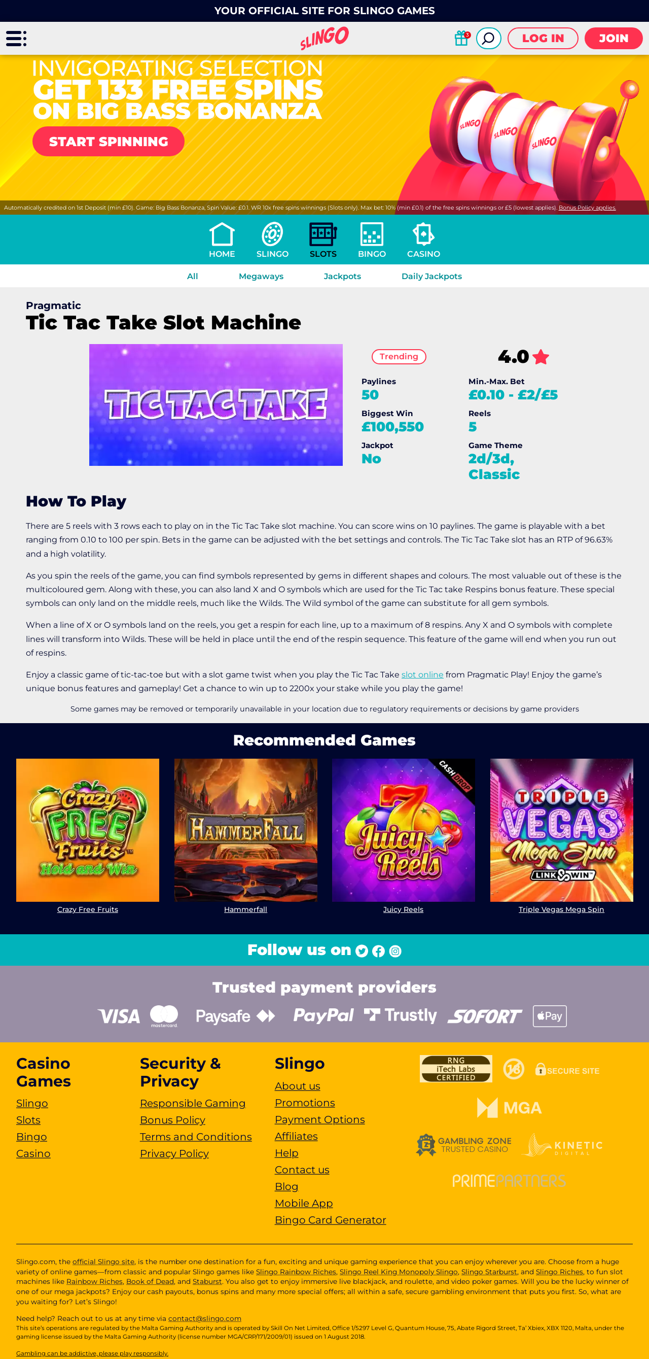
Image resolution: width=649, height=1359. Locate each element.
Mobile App (304, 1203)
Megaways (261, 276)
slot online (423, 674)
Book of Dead (150, 1281)
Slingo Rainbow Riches (296, 1272)
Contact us (302, 1170)
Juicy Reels (403, 908)
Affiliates (296, 1136)
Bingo (372, 254)
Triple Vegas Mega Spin (561, 908)
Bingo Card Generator (330, 1220)
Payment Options (320, 1119)
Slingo (273, 254)
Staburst (207, 1281)
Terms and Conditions (196, 1137)
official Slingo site (103, 1262)
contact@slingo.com (204, 1318)
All (192, 276)
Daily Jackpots (432, 276)
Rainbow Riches (94, 1281)
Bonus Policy (172, 1120)
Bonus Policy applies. (587, 207)
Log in (543, 38)
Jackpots (342, 276)
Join (614, 38)
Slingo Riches (559, 1272)
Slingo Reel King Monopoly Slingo (399, 1272)
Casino (423, 254)
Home (222, 254)
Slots (323, 254)
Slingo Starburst (489, 1272)
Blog (287, 1186)
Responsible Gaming (193, 1103)
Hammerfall (245, 908)
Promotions (305, 1103)
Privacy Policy (174, 1153)
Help (287, 1153)
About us (297, 1086)
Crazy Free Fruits (87, 908)
